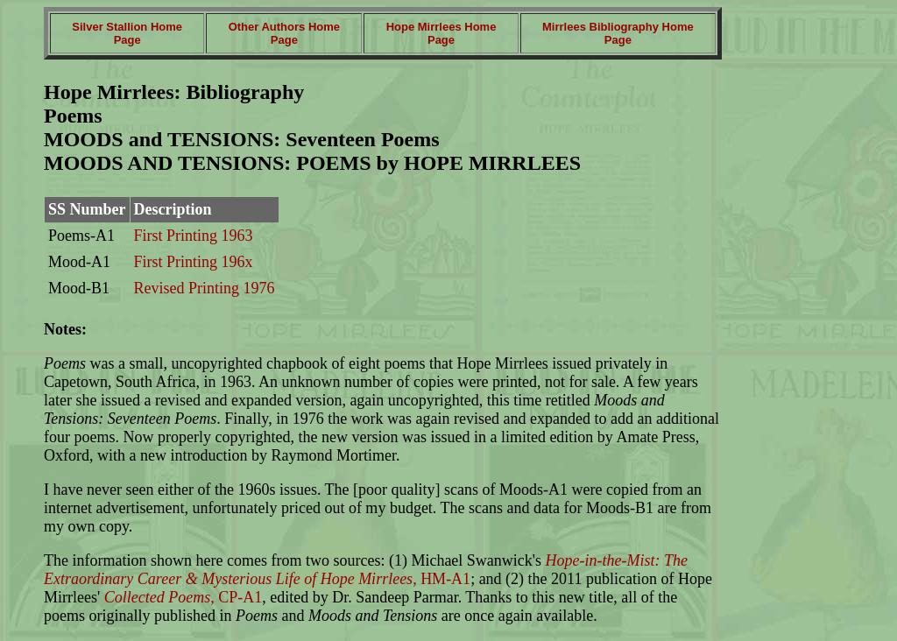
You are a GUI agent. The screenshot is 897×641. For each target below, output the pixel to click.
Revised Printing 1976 (204, 288)
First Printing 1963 (193, 235)
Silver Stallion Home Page (127, 33)
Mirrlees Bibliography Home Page (618, 33)
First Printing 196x (193, 262)
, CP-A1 (181, 597)
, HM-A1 (366, 570)
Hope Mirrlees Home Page (441, 33)
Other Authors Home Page (284, 33)
